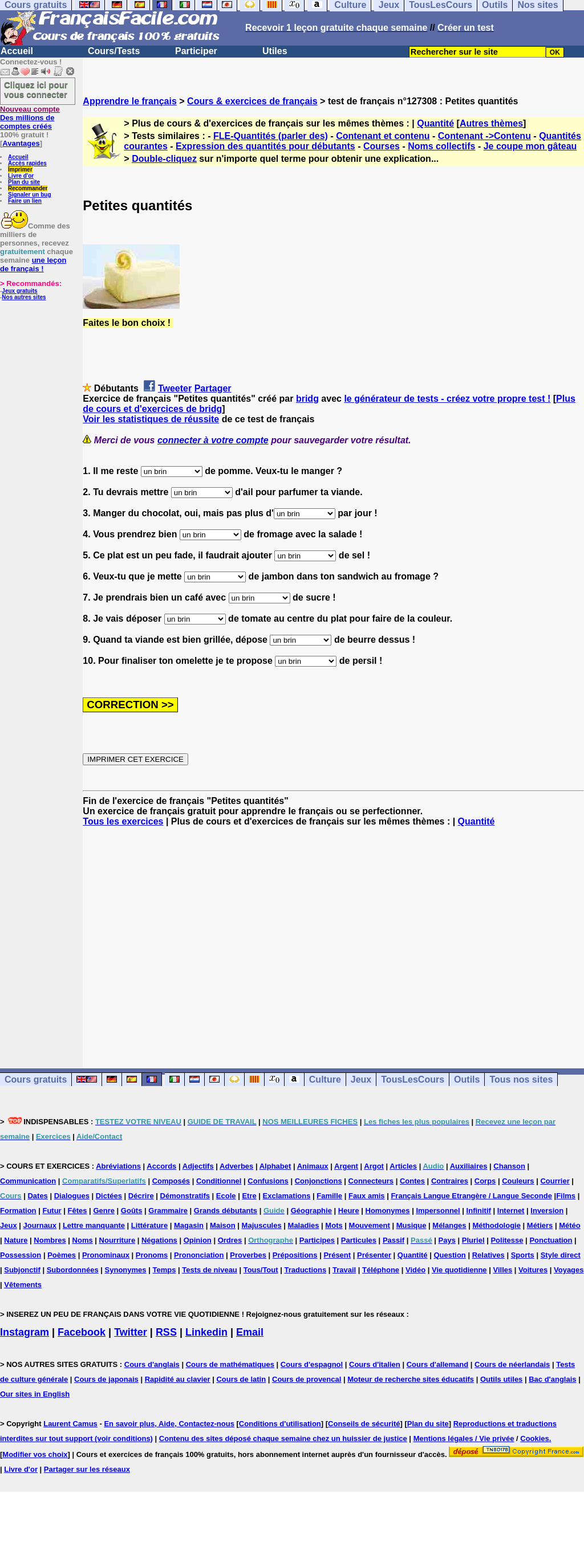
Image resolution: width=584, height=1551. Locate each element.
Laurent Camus (70, 1423)
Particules (358, 1240)
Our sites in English (35, 1394)
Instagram (24, 1332)
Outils (467, 1079)
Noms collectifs (441, 146)
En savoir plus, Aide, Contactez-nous (169, 1423)
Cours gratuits (36, 1079)
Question (449, 1255)
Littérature (149, 1225)
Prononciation (199, 1255)
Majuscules (262, 1225)
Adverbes (236, 1166)
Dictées (109, 1195)
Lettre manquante (94, 1225)
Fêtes (77, 1210)
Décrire (141, 1195)
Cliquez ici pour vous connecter (36, 89)
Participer (196, 51)
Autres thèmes (491, 123)
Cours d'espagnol (312, 1364)
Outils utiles (501, 1379)
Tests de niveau (209, 1270)
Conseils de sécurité (364, 1423)
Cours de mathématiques (230, 1364)
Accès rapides (27, 163)
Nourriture (117, 1240)
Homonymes (388, 1210)
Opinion (198, 1240)
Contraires (449, 1181)
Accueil (17, 51)
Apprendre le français (130, 101)
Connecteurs (371, 1181)
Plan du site (24, 182)
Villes (502, 1270)
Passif (393, 1240)
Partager (213, 388)
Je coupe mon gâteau (530, 146)
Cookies (534, 1438)
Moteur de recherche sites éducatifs (410, 1379)
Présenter (374, 1255)
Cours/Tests (114, 51)
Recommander (27, 188)
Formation (18, 1210)
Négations (159, 1240)
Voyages (569, 1270)
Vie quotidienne (459, 1270)
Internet (511, 1210)
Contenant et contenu (382, 136)
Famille (329, 1195)
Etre (249, 1195)
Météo (570, 1225)
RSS (166, 1332)
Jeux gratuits (19, 291)
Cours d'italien (374, 1364)
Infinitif (479, 1210)
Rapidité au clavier (177, 1379)
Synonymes (126, 1270)
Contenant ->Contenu (484, 136)
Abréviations (118, 1166)
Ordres (230, 1240)
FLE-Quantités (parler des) (270, 136)
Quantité (435, 123)
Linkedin (206, 1332)
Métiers (540, 1225)
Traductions (305, 1270)
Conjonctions (318, 1181)
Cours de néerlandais (512, 1364)
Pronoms (152, 1255)
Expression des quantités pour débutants (265, 146)
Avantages (20, 143)
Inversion (546, 1210)
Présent (337, 1255)
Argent (346, 1166)
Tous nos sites (521, 1079)
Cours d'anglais (152, 1364)
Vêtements (23, 1284)
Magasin (189, 1225)
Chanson (509, 1166)
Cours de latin (241, 1379)
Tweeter (175, 388)
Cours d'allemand (438, 1364)
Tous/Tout (261, 1270)
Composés (171, 1181)
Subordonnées (73, 1270)
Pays (447, 1240)
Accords (161, 1166)
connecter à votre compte (213, 440)
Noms (82, 1240)
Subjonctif (22, 1270)
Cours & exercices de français (252, 101)
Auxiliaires (469, 1166)
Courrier (554, 1181)
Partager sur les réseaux (87, 1469)
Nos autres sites (24, 297)
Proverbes (248, 1255)
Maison (223, 1225)
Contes (412, 1181)
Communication (28, 1181)
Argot (374, 1166)
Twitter (130, 1332)
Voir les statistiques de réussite (151, 419)
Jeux (361, 1079)
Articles (403, 1166)
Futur (51, 1210)
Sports (522, 1255)
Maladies (303, 1225)
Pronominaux (105, 1255)
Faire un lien (25, 201)
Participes (317, 1240)
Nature (15, 1240)
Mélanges (449, 1225)
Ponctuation (550, 1240)
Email (249, 1332)
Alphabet (275, 1166)
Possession (20, 1255)
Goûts (132, 1210)
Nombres (50, 1240)
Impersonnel (438, 1210)
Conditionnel (218, 1181)
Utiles (274, 51)
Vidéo (415, 1270)
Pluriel (473, 1240)
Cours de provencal (306, 1379)
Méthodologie (496, 1225)
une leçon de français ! (33, 264)
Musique (411, 1225)
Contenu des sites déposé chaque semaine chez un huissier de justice (283, 1438)
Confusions (268, 1181)
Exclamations (287, 1195)
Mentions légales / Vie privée (463, 1438)
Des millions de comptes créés (30, 117)
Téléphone (380, 1270)
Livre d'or (21, 176)
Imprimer (20, 169)
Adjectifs (198, 1166)
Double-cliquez (164, 159)
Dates (37, 1195)
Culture (325, 1079)
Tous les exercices (123, 821)
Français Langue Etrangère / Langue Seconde (471, 1195)
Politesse (506, 1240)
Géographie (311, 1210)
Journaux (40, 1225)
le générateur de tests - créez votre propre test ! (447, 398)
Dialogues (72, 1195)
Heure (348, 1210)
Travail (344, 1270)
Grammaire (168, 1210)
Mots (333, 1225)
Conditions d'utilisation (280, 1423)
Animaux (312, 1166)
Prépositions (295, 1255)
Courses (381, 146)
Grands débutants (225, 1210)
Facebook (82, 1332)
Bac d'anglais (552, 1379)
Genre (104, 1210)
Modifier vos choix (34, 1454)
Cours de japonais (106, 1379)
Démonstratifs (185, 1195)
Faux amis (366, 1195)
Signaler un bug (29, 194)
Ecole (226, 1195)
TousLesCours (412, 1079)
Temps (164, 1270)
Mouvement (369, 1225)
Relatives (488, 1255)
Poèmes (61, 1255)
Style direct (561, 1255)
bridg (307, 398)
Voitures (533, 1270)
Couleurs (518, 1181)
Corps (485, 1181)
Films (565, 1195)
